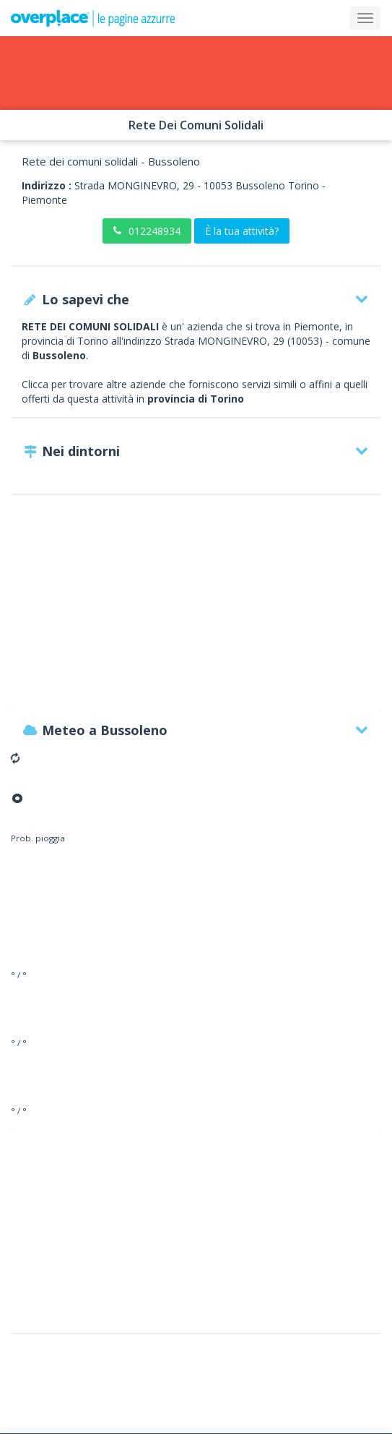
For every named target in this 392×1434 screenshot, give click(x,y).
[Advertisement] (196, 609)
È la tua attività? (242, 231)
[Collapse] (365, 18)
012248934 (146, 231)
